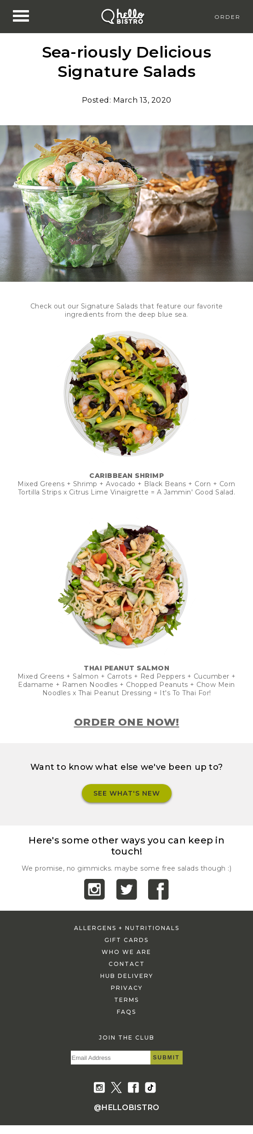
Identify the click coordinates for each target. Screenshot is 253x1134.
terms (126, 999)
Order (227, 16)
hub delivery (126, 975)
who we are (126, 951)
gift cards (126, 939)
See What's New (126, 793)
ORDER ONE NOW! (126, 722)
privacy (127, 987)
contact (127, 963)
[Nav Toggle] (21, 16)
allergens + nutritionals (126, 928)
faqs (126, 1011)
